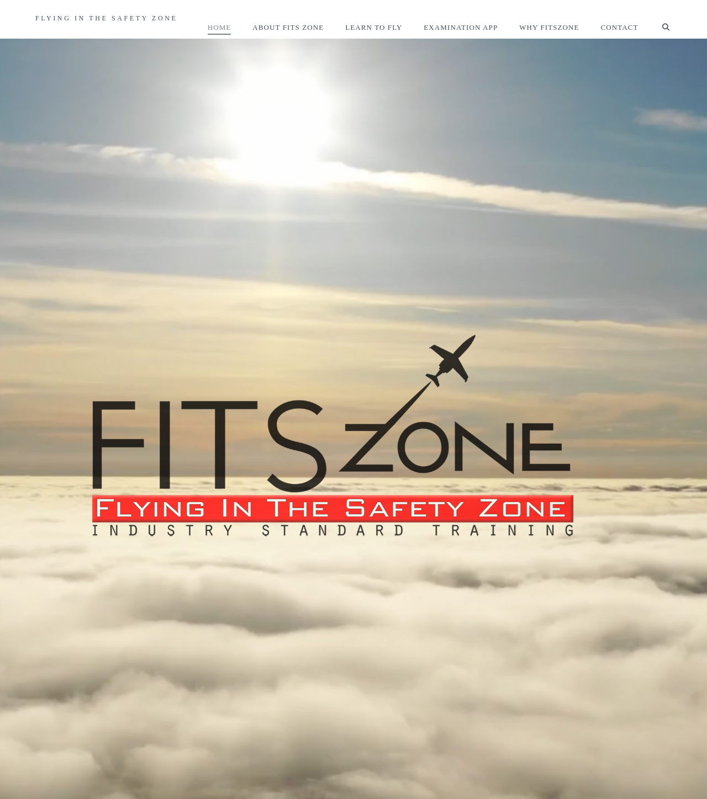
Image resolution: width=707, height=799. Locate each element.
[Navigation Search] (660, 19)
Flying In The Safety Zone (106, 18)
